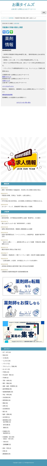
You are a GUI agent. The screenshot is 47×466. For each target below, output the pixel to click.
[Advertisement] (23, 121)
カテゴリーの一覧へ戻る (23, 102)
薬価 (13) (5, 427)
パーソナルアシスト (8, 86)
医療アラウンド (6, 76)
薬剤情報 (11, 18)
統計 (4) (5, 411)
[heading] (23, 68)
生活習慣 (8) (6, 408)
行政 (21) (5, 441)
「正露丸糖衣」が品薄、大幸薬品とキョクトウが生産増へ (20, 260)
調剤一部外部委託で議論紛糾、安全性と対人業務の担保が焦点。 (22, 190)
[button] (23, 159)
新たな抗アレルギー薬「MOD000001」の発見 (16, 223)
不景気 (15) (6, 372)
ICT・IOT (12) (7, 352)
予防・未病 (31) (7, 380)
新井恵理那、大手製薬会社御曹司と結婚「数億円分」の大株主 (21, 218)
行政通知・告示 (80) (8, 437)
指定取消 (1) (6, 433)
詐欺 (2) (5, 451)
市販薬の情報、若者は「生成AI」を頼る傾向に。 (17, 195)
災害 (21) (5, 406)
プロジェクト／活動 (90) (10, 366)
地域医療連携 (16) (8, 391)
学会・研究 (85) (7, 394)
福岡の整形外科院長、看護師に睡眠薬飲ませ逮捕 (17, 229)
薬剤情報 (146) (7, 420)
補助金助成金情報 (7, 94)
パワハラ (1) (6, 363)
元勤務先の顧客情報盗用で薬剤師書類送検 (15, 271)
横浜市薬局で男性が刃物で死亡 (11, 249)
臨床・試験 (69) (7, 414)
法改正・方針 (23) (8, 439)
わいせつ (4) (6, 369)
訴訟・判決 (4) (7, 448)
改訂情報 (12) (7, 422)
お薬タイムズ (23, 5)
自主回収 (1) (6, 417)
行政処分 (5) (6, 431)
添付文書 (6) (6, 424)
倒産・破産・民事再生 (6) (10, 386)
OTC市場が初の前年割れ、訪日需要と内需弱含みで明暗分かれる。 (22, 201)
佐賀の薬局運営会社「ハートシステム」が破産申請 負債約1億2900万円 (23, 235)
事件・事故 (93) (7, 383)
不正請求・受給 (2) (8, 375)
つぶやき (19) (6, 360)
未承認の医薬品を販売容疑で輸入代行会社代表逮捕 (18, 266)
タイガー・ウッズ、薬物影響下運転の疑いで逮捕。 (18, 206)
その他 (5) (5, 358)
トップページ (4, 18)
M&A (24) (5, 355)
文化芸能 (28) (6, 397)
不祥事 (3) (5, 377)
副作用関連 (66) (7, 389)
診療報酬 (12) (7, 444)
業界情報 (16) (6, 400)
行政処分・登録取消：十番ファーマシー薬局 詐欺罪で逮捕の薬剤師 (23, 255)
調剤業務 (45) (6, 454)
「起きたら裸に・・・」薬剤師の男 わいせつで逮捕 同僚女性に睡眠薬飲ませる (23, 243)
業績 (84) (5, 403)
